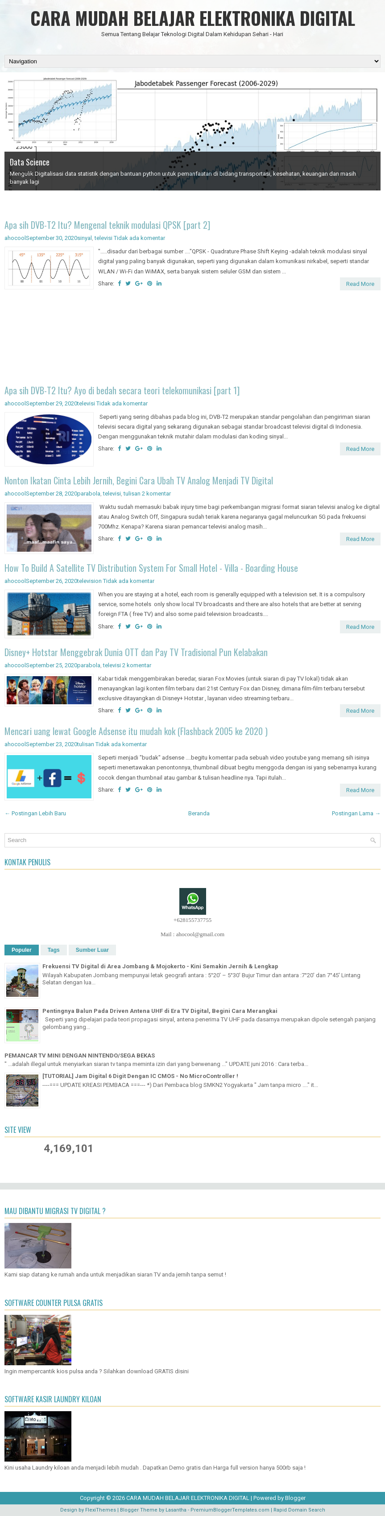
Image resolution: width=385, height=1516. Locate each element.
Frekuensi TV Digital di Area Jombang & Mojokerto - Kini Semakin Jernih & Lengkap (160, 966)
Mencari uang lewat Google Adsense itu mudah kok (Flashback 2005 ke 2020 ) (136, 731)
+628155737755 (192, 920)
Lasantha (176, 1510)
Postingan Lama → (356, 813)
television (89, 581)
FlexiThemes (100, 1510)
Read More (360, 284)
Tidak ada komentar (139, 238)
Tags (54, 950)
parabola (88, 493)
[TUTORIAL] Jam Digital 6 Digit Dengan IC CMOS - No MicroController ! (140, 1076)
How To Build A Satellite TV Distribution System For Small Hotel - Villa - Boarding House (151, 568)
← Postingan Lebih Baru (35, 813)
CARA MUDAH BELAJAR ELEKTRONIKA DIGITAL (192, 17)
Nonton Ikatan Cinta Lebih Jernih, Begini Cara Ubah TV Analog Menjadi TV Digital (138, 480)
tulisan (132, 493)
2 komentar (156, 493)
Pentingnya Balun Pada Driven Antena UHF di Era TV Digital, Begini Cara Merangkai (159, 1011)
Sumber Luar (92, 950)
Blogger (295, 1498)
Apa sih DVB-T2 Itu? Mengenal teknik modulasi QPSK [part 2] (107, 225)
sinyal (84, 238)
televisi (103, 238)
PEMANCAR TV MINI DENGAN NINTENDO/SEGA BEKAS (79, 1055)
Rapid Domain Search (299, 1510)
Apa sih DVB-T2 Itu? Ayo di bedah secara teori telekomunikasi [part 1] (122, 390)
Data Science (30, 162)
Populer (22, 950)
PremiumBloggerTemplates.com (229, 1510)
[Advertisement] (192, 339)
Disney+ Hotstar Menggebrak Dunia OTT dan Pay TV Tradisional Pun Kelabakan (136, 652)
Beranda (199, 813)
